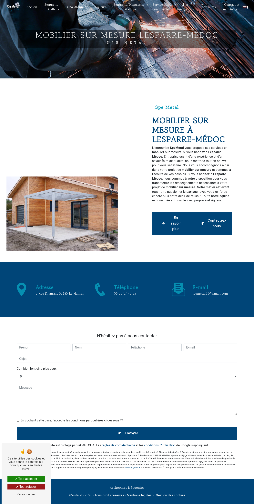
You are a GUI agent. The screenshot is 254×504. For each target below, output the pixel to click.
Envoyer (131, 429)
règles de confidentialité (118, 441)
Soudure (101, 7)
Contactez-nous (212, 223)
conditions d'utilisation (160, 441)
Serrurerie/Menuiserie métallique (129, 7)
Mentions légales (139, 495)
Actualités (208, 7)
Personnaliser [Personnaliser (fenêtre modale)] (26, 494)
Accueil (32, 7)
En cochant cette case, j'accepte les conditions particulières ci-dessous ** (72, 416)
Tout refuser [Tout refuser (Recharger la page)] (26, 486)
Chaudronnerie (77, 7)
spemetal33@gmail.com (210, 289)
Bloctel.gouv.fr (132, 463)
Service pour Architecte (161, 7)
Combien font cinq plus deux (36, 364)
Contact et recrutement (231, 7)
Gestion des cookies (170, 495)
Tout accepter (26, 478)
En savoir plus (170, 223)
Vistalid (76, 495)
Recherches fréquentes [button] (127, 487)
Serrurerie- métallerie (52, 7)
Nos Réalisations (185, 7)
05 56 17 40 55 (125, 297)
